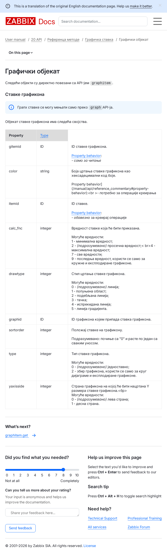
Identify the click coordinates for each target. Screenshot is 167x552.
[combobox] (103, 21)
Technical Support (102, 517)
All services (97, 526)
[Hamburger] (157, 21)
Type (44, 134)
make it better (141, 6)
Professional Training (145, 517)
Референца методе (63, 39)
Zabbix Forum (139, 526)
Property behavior (86, 155)
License (90, 545)
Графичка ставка (99, 39)
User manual (15, 39)
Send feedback (20, 527)
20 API (36, 39)
